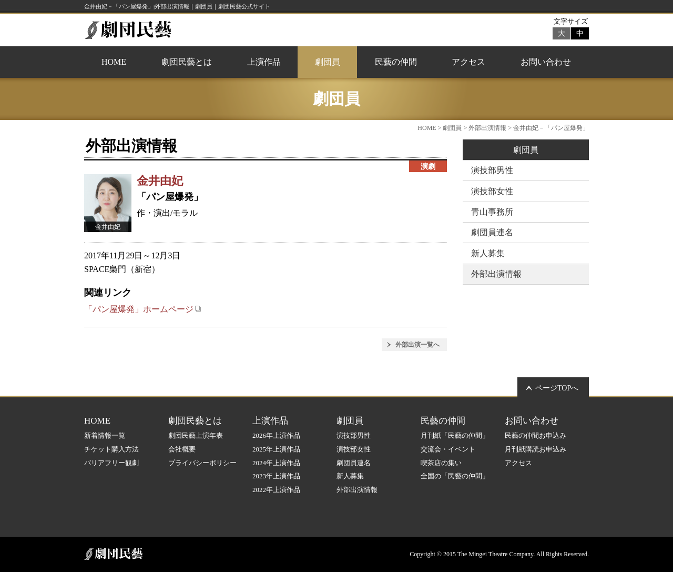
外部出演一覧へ (417, 344)
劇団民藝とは (186, 61)
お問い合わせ (546, 61)
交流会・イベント (448, 449)
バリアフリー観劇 (111, 463)
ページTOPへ (556, 388)
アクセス (468, 61)
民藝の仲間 (396, 61)
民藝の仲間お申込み (535, 435)
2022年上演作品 (276, 490)
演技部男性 (492, 170)
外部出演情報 (487, 128)
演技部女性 (492, 191)
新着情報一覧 (104, 435)
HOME (113, 61)
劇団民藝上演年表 (195, 435)
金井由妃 (160, 180)
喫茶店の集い (441, 463)
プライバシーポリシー (202, 463)
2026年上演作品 (276, 435)
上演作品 (264, 61)
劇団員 (327, 61)
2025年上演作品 (276, 449)
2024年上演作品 (276, 463)
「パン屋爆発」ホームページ (142, 309)
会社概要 (182, 449)
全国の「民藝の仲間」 (455, 476)
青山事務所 (492, 211)
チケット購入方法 (111, 449)
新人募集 (488, 253)
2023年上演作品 (276, 476)
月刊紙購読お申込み (535, 449)
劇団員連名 (492, 232)
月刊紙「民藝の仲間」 (455, 435)
